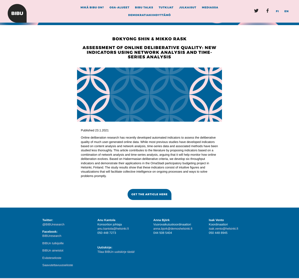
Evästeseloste (51, 258)
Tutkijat (166, 7)
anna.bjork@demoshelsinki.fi (172, 228)
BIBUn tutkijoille (53, 243)
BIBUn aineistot (52, 250)
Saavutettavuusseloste (57, 265)
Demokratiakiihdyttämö (149, 15)
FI (277, 11)
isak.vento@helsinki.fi (223, 228)
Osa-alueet (119, 7)
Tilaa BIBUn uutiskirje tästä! (116, 252)
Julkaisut (187, 7)
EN (286, 11)
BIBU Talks (144, 7)
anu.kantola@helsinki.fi (113, 228)
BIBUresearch (51, 236)
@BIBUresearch (53, 224)
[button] (149, 194)
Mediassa (210, 7)
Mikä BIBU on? (92, 7)
